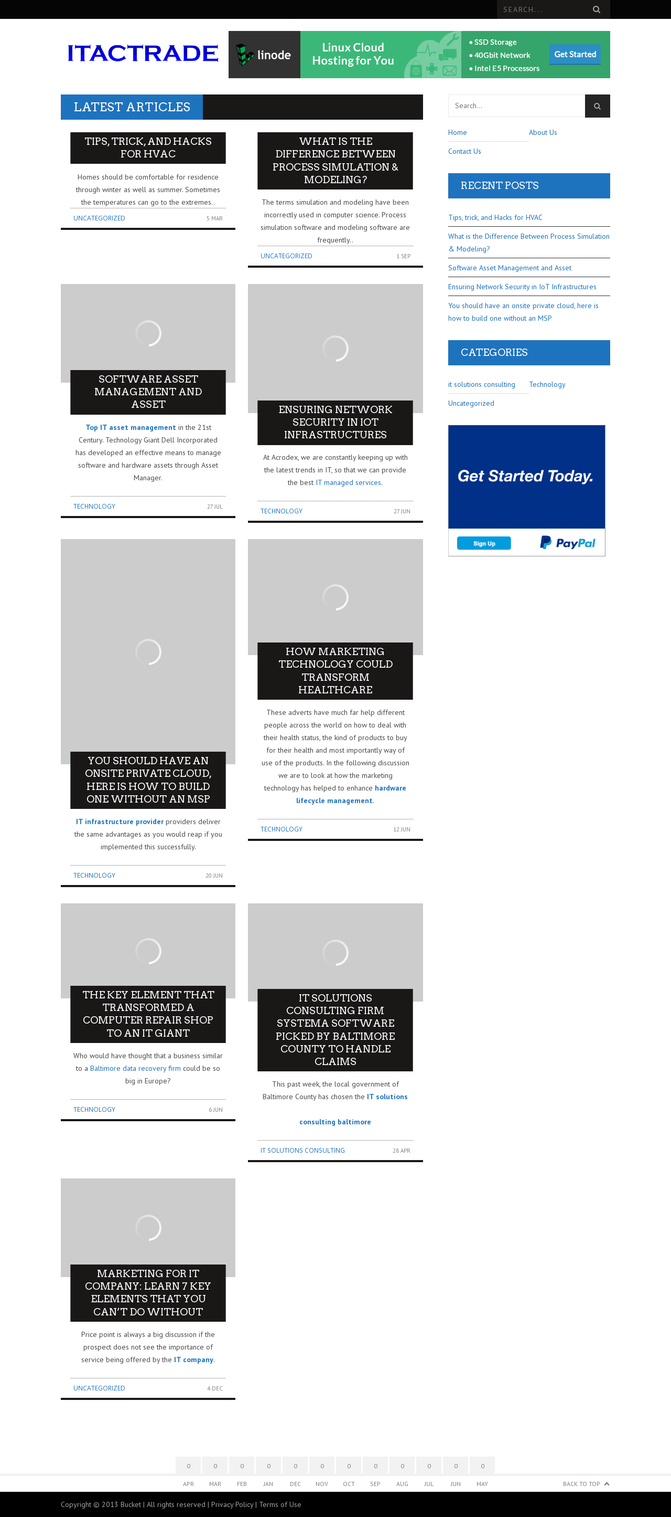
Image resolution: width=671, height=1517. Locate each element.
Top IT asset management (130, 427)
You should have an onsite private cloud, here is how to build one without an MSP (523, 312)
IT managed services (348, 482)
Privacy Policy (232, 1504)
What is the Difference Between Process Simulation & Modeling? (529, 242)
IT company (193, 1359)
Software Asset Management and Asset (509, 267)
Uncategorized (99, 218)
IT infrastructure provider (120, 821)
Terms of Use (280, 1504)
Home (457, 132)
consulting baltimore (335, 1121)
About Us (543, 132)
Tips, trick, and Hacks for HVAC (495, 217)
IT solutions (387, 1096)
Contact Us (464, 151)
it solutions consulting (303, 1150)
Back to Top (581, 1484)
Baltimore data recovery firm (135, 1068)
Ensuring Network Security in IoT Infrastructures (522, 286)
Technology (94, 506)
